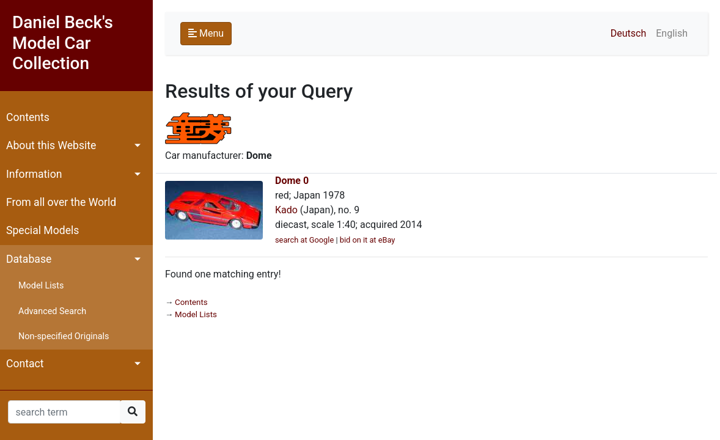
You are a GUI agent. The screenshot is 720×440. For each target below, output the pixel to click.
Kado (286, 210)
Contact (25, 364)
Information (34, 174)
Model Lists (41, 285)
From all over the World (61, 202)
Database (28, 259)
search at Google (304, 239)
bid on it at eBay (367, 239)
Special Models (42, 230)
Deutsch (628, 33)
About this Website (51, 145)
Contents (28, 117)
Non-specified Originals (63, 336)
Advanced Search (52, 311)
